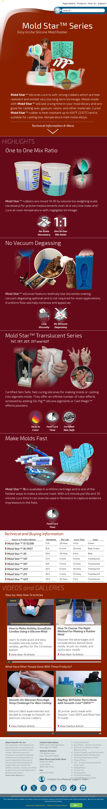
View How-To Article (22, 654)
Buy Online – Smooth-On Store (87, 745)
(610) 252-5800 (46, 761)
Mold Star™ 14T (16, 558)
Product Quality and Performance (89, 752)
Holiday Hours (80, 767)
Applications (69, 3)
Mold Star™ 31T (16, 574)
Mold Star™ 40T (16, 579)
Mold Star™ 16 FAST (19, 548)
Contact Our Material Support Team (59, 779)
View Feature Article (22, 726)
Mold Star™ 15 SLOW (19, 543)
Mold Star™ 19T (16, 564)
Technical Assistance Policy (86, 757)
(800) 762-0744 (47, 767)
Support (102, 3)
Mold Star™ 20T (16, 569)
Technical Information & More (53, 125)
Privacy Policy (80, 760)
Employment (79, 772)
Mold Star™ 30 (15, 553)
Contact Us (79, 770)
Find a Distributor (81, 742)
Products (82, 3)
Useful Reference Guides (85, 777)
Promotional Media (82, 775)
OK (75, 805)
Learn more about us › (15, 775)
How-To (92, 3)
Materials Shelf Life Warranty (87, 755)
